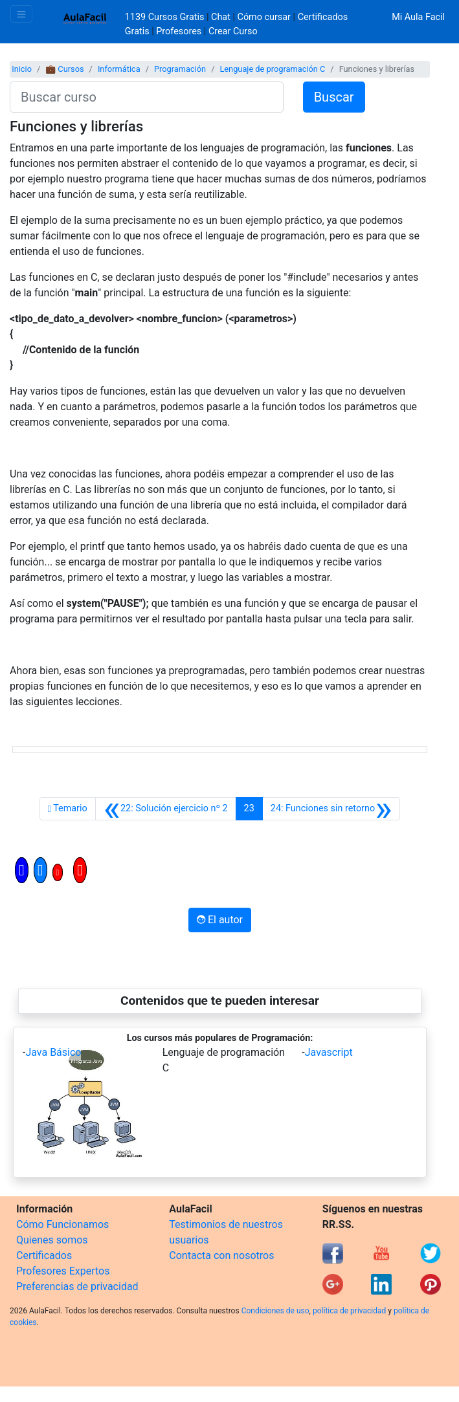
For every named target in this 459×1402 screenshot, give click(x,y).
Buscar (334, 97)
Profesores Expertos (62, 1271)
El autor (220, 920)
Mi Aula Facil (418, 17)
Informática (119, 69)
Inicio (22, 69)
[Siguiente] (331, 808)
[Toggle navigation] (21, 14)
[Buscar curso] (147, 97)
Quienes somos (52, 1240)
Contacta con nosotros (221, 1255)
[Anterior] (165, 808)
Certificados (44, 1255)
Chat (220, 17)
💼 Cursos (64, 69)
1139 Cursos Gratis (166, 17)
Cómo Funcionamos (62, 1224)
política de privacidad (349, 1310)
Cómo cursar (264, 17)
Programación (180, 69)
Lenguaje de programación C (272, 69)
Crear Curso (233, 31)
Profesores (178, 31)
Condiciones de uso (275, 1310)
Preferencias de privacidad (77, 1286)
